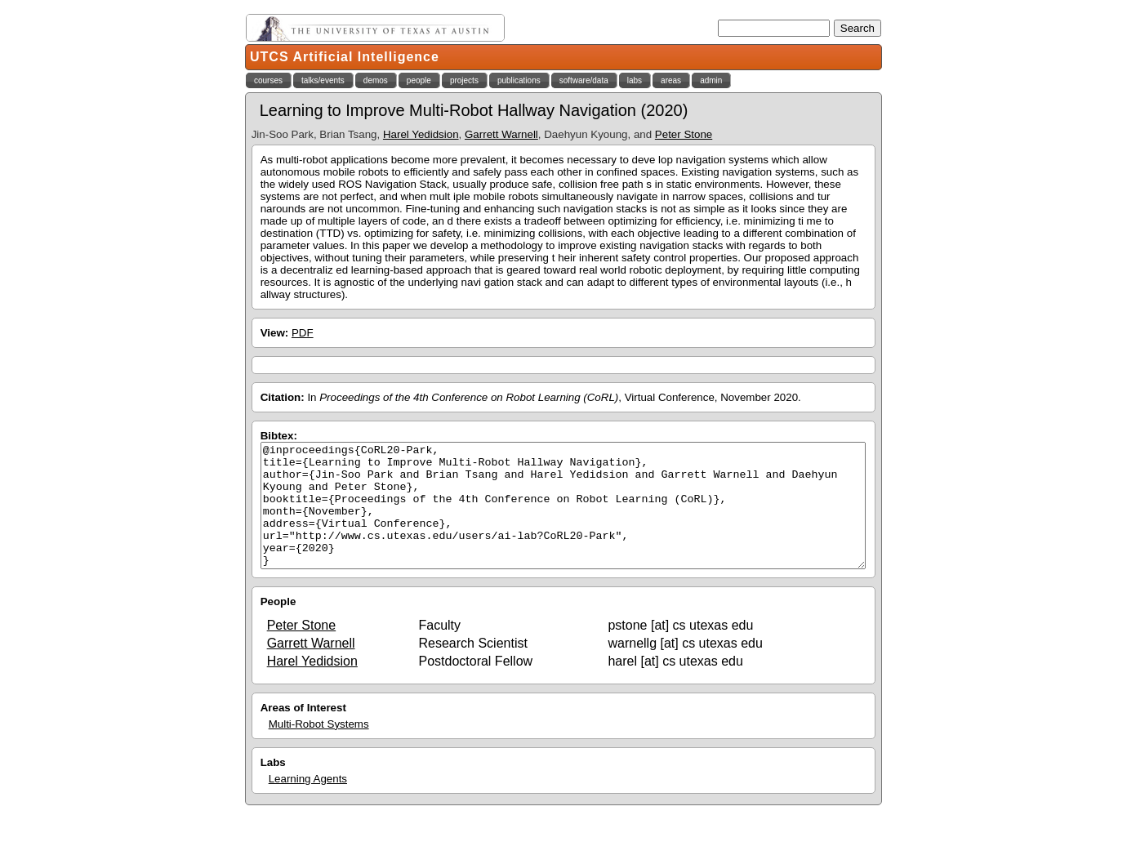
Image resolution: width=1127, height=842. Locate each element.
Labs (273, 787)
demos (375, 80)
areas (671, 80)
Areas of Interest (303, 732)
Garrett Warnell (501, 134)
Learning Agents (308, 803)
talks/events (323, 80)
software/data (583, 80)
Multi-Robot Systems (319, 748)
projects (464, 80)
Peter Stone (683, 134)
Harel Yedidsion (421, 134)
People (278, 626)
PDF (303, 333)
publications (519, 80)
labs (634, 80)
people (419, 80)
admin (711, 80)
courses (268, 80)
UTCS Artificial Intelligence (344, 57)
